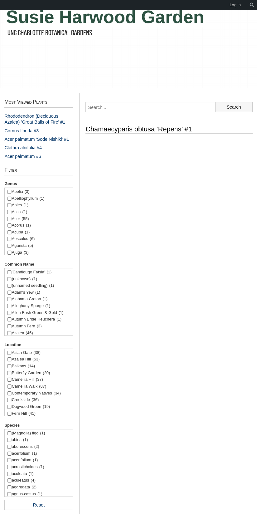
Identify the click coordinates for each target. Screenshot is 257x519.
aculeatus (24, 480)
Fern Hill (24, 414)
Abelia (21, 192)
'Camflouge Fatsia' (32, 272)
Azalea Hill (26, 359)
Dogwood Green (31, 407)
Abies (20, 205)
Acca (19, 212)
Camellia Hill (27, 380)
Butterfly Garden (31, 373)
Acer (20, 219)
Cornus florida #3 (21, 130)
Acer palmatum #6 (22, 156)
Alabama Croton (30, 299)
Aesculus (23, 239)
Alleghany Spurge (31, 306)
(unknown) (24, 279)
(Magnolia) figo (28, 433)
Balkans (23, 366)
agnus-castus (27, 494)
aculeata (23, 474)
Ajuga (20, 253)
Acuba (21, 232)
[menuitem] (252, 5)
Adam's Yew (26, 293)
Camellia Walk (29, 386)
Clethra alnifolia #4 (23, 147)
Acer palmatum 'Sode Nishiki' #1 (36, 139)
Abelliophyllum (28, 199)
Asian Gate (26, 353)
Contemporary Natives (36, 393)
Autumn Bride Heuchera (36, 319)
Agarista (22, 246)
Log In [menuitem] (235, 4)
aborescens (25, 447)
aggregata (24, 487)
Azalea (22, 333)
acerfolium (24, 454)
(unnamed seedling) (33, 286)
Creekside (25, 400)
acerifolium (25, 460)
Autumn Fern (27, 326)
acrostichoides (28, 467)
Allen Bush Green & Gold (38, 313)
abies (20, 440)
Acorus (21, 225)
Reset (39, 504)
